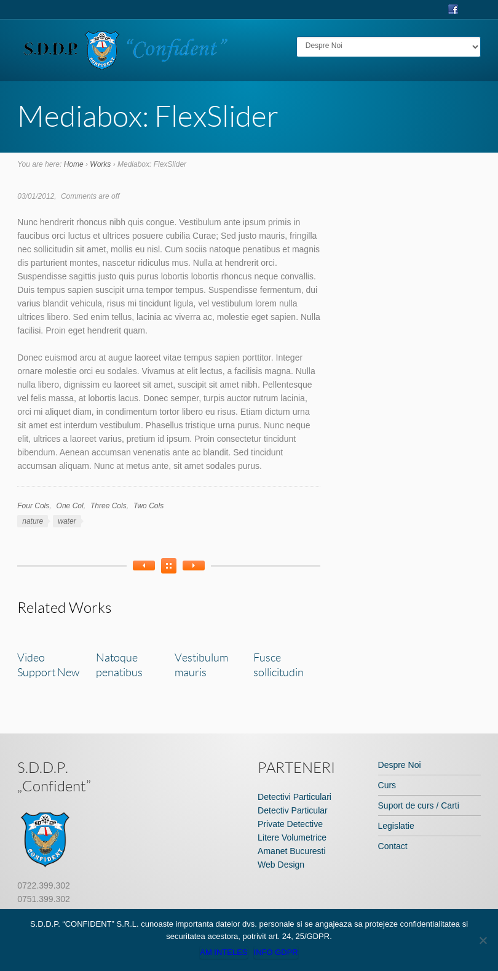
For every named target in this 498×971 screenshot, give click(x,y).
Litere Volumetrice (292, 837)
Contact (393, 846)
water (67, 521)
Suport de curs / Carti (418, 805)
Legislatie (396, 826)
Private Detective (290, 824)
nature (32, 521)
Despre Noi (399, 765)
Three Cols (108, 505)
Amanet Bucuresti (292, 851)
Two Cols (148, 505)
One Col (70, 505)
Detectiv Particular (293, 810)
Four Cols (33, 505)
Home (74, 164)
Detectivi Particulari (294, 797)
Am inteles (223, 952)
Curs (387, 785)
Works (100, 164)
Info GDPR (276, 952)
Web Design (281, 864)
